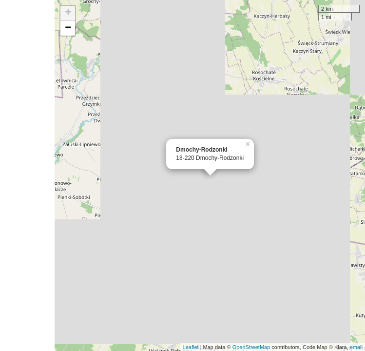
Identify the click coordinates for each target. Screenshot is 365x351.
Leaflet (191, 347)
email (356, 347)
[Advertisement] (27, 175)
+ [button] (68, 13)
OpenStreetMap (251, 347)
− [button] (68, 28)
